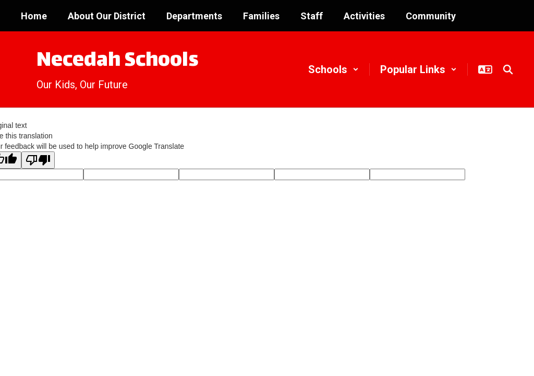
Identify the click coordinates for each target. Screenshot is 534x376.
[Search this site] (508, 69)
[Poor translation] (38, 160)
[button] (333, 69)
